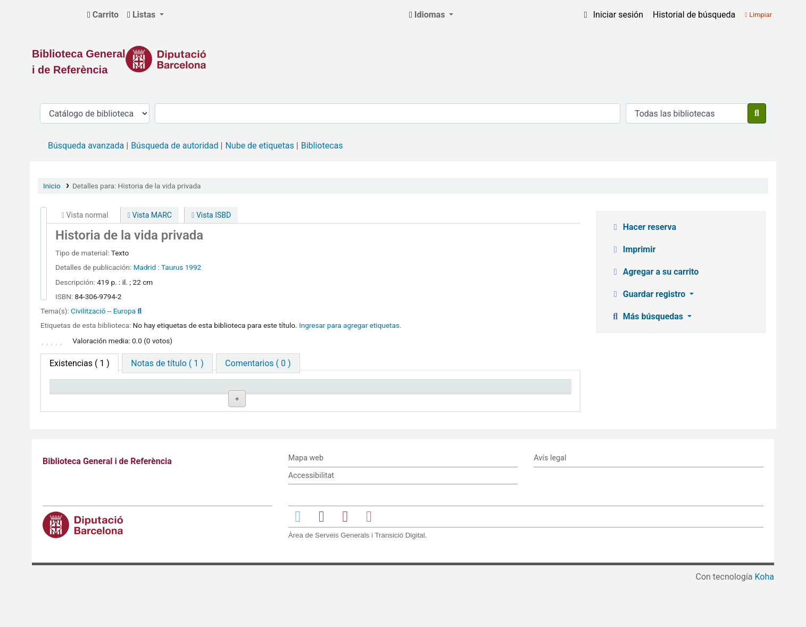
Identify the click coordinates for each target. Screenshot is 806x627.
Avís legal (550, 501)
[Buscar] (756, 113)
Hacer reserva (643, 227)
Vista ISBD (211, 215)
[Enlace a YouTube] (345, 560)
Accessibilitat (311, 519)
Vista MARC (150, 215)
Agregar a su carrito (654, 272)
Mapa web (305, 501)
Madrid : (147, 267)
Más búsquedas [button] (647, 316)
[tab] (167, 363)
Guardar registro (649, 294)
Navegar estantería (319, 415)
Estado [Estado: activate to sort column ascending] (381, 390)
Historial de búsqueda (694, 15)
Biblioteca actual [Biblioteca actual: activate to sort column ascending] (189, 390)
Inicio (52, 186)
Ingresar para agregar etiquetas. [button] (350, 325)
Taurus (172, 267)
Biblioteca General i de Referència (56, 15)
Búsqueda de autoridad (174, 146)
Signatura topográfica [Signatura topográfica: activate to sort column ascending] (302, 390)
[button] (103, 15)
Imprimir (633, 249)
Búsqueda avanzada (86, 146)
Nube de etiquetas (259, 146)
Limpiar (758, 15)
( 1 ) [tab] (79, 363)
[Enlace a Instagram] (368, 560)
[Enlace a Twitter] (298, 560)
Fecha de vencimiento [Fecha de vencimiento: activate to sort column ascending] (511, 390)
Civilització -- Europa (103, 311)
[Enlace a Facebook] (321, 560)
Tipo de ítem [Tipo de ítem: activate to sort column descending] (77, 390)
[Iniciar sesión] (611, 15)
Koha (764, 620)
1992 (193, 267)
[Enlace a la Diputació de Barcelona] (403, 59)
